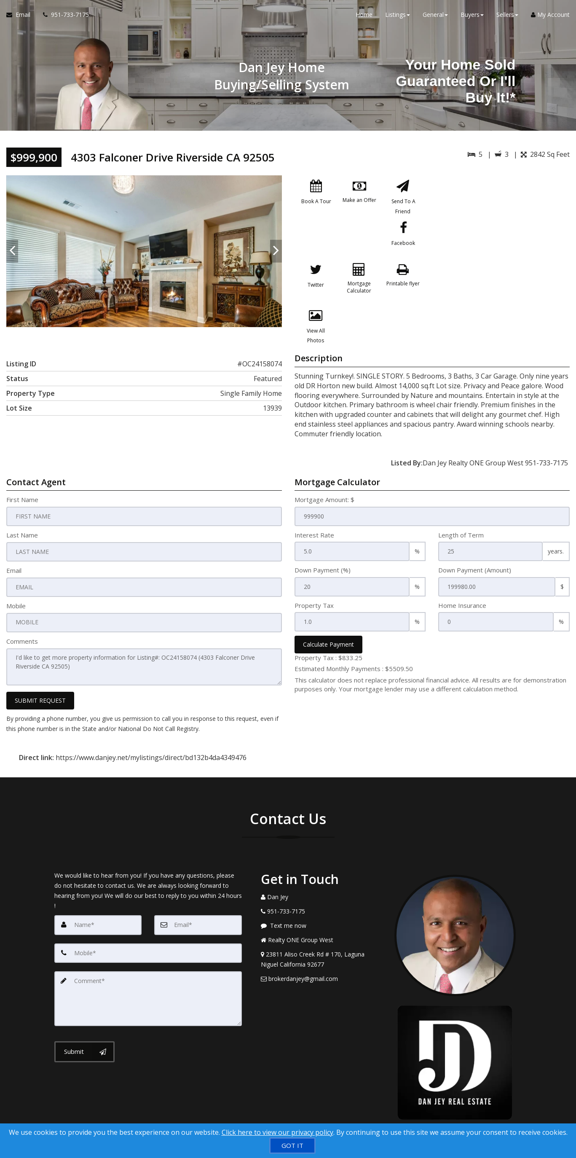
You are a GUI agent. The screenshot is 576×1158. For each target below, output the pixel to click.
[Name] (98, 898)
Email (13, 544)
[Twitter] (359, 244)
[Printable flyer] (316, 290)
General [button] (435, 17)
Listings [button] (397, 17)
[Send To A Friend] (403, 198)
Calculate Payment (328, 619)
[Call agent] (63, 16)
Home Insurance (462, 579)
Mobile (16, 579)
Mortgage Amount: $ (324, 474)
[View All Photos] (359, 290)
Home (364, 17)
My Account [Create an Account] (550, 17)
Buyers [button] (472, 17)
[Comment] (148, 970)
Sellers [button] (507, 17)
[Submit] (84, 1022)
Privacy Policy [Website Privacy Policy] (457, 1114)
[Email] (198, 898)
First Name (22, 474)
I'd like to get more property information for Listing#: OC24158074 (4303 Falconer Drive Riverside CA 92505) (144, 640)
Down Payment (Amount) (474, 544)
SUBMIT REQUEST (40, 673)
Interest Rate (314, 509)
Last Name (22, 509)
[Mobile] (148, 925)
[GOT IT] (292, 1145)
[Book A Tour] (316, 198)
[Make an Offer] (359, 198)
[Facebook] (316, 244)
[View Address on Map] (321, 932)
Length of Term (461, 509)
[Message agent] (321, 899)
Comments (22, 615)
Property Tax (314, 579)
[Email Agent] (21, 16)
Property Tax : (328, 632)
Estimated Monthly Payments (354, 643)
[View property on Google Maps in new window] (503, 238)
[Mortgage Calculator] (403, 244)
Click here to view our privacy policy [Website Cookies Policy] (277, 1132)
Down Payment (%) (323, 544)
